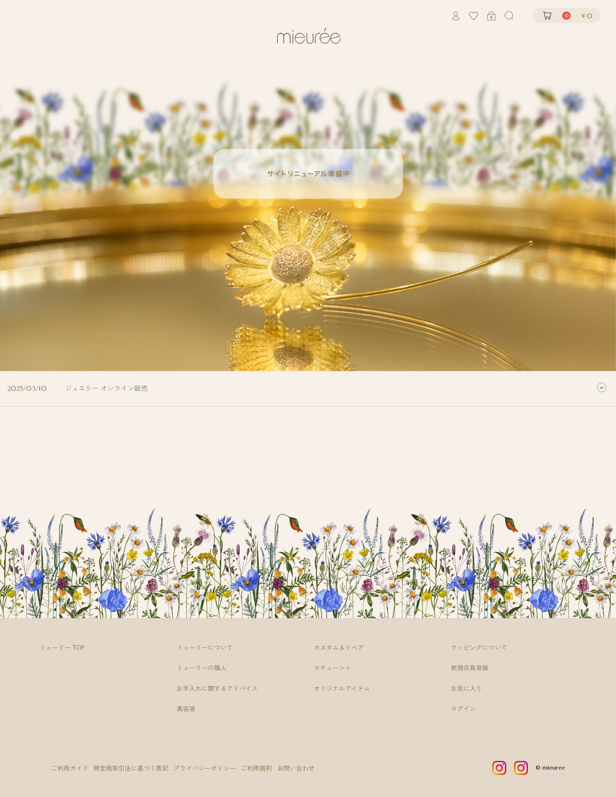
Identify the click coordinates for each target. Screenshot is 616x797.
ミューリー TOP (62, 648)
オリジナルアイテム (342, 689)
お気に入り (466, 689)
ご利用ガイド (70, 768)
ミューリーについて (205, 648)
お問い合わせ (297, 768)
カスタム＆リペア (339, 648)
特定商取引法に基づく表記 (131, 768)
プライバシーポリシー (205, 768)
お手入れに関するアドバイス (217, 689)
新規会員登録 (469, 668)
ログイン (463, 709)
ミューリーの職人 (202, 668)
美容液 (186, 709)
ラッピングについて (479, 648)
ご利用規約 (257, 768)
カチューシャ (332, 668)
